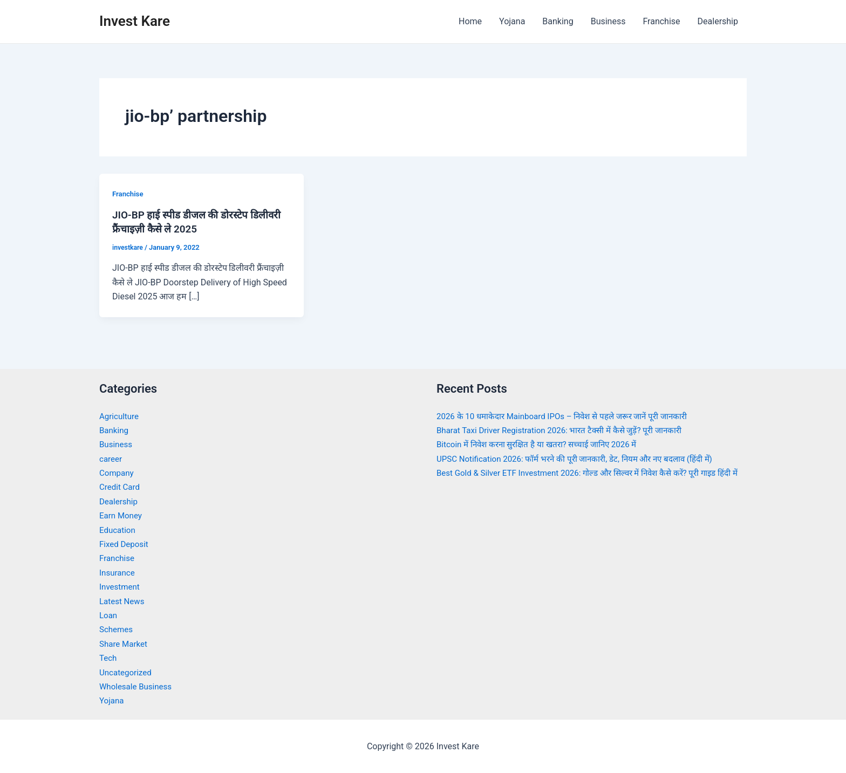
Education (118, 529)
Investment (120, 586)
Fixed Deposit (125, 543)
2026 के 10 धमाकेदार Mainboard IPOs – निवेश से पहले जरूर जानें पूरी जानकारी (570, 416)
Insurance (118, 572)
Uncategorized (127, 672)
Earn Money (122, 515)
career (111, 458)
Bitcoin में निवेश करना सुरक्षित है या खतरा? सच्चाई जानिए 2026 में (543, 444)
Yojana (512, 21)
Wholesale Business (137, 686)
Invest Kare (134, 21)
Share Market (125, 643)
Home (470, 21)
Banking (557, 21)
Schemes (117, 629)
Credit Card (120, 487)
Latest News (123, 601)
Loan (108, 615)
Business (608, 21)
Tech (108, 657)
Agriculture (120, 416)
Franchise (661, 21)
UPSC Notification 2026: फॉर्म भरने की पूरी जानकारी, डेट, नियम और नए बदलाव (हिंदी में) (583, 458)
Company (117, 472)
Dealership (718, 21)
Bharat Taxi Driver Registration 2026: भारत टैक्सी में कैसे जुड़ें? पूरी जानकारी (566, 430)
